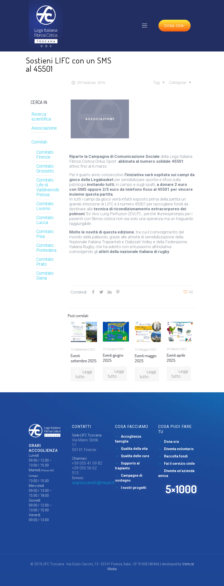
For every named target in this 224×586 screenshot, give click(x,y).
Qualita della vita (134, 449)
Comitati (39, 141)
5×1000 (181, 489)
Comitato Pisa (45, 234)
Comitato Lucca (45, 220)
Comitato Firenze (45, 155)
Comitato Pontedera (46, 248)
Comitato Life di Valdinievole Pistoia (46, 187)
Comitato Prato (45, 262)
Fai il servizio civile (179, 463)
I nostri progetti (133, 488)
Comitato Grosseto (45, 168)
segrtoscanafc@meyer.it (93, 482)
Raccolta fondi (176, 456)
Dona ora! (175, 26)
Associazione (44, 128)
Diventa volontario (179, 449)
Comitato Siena (45, 276)
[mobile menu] (144, 25)
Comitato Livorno (45, 206)
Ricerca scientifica (41, 116)
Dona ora (171, 442)
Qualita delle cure (135, 456)
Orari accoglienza (43, 448)
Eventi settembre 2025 (84, 358)
